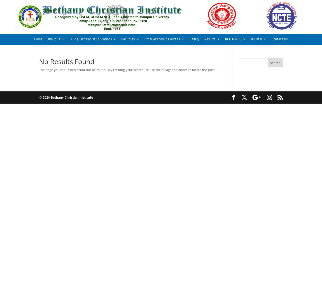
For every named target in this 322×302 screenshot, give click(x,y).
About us (53, 39)
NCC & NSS (233, 39)
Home (38, 39)
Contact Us (279, 39)
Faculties (128, 39)
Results (210, 39)
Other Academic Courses (162, 39)
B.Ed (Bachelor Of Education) (91, 39)
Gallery (194, 39)
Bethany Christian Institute (72, 97)
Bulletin (256, 39)
